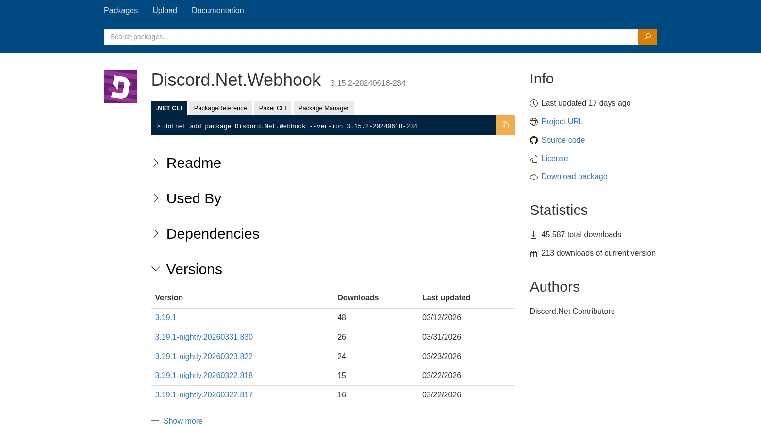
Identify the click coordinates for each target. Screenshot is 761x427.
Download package (575, 176)
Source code (563, 140)
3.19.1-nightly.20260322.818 (204, 375)
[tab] (121, 10)
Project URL (562, 121)
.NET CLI (169, 108)
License (555, 158)
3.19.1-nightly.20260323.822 (204, 356)
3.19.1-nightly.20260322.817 (204, 395)
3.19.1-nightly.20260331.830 (204, 337)
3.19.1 (166, 317)
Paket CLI (272, 108)
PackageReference (220, 108)
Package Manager (323, 108)
